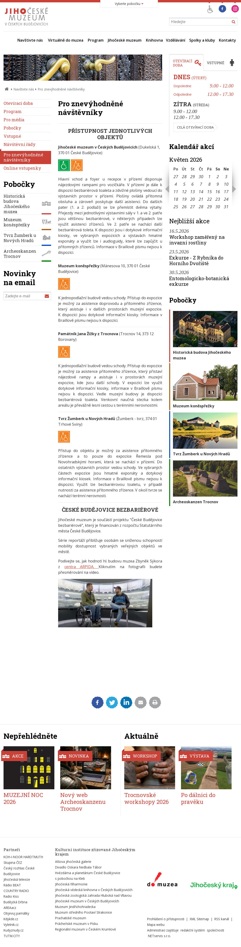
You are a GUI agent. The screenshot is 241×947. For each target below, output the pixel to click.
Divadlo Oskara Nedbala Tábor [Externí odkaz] (78, 867)
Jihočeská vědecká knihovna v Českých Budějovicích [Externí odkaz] (94, 890)
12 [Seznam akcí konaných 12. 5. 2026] (184, 191)
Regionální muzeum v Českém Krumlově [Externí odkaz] (85, 929)
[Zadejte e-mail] (27, 296)
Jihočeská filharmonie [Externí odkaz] (71, 884)
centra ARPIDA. (81, 566)
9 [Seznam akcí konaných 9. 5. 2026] (218, 184)
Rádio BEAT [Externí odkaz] (12, 885)
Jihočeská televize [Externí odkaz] (17, 879)
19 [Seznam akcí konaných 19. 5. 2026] (184, 199)
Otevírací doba (18, 103)
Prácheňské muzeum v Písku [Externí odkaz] (76, 923)
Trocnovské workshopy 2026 (146, 798)
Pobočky (12, 128)
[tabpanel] (203, 104)
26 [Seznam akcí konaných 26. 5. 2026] (184, 206)
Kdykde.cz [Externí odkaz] (11, 919)
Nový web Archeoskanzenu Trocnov (83, 801)
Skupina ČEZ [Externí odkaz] (13, 862)
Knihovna (154, 40)
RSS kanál (221, 919)
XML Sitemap (199, 919)
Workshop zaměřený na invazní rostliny (197, 240)
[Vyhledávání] (203, 21)
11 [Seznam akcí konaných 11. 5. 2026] (175, 191)
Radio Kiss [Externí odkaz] (11, 896)
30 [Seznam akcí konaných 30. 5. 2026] (217, 206)
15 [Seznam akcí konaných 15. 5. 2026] (209, 191)
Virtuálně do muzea (65, 40)
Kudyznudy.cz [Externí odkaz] (14, 930)
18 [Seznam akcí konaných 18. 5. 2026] (175, 199)
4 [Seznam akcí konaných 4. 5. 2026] (176, 184)
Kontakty (227, 40)
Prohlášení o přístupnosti (165, 919)
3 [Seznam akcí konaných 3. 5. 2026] (226, 176)
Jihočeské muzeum (124, 40)
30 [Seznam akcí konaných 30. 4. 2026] (201, 176)
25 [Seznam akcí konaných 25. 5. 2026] (175, 206)
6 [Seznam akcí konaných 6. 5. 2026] (192, 184)
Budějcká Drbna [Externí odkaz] (15, 902)
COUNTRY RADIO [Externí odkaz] (16, 890)
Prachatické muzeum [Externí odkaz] (70, 918)
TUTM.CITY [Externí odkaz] (12, 936)
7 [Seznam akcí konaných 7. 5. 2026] (201, 184)
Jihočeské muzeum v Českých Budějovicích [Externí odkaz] (87, 901)
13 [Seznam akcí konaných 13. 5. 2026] (192, 191)
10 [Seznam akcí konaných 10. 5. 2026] (226, 184)
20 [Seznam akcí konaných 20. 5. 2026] (192, 199)
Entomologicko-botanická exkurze (199, 281)
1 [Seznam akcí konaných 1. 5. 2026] (209, 176)
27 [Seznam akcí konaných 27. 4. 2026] (175, 176)
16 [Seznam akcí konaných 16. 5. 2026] (217, 191)
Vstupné (12, 136)
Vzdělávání (175, 40)
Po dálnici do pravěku (198, 798)
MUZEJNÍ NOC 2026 (23, 798)
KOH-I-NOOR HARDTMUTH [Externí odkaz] (23, 857)
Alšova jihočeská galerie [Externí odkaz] (73, 861)
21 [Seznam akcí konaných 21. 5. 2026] (201, 199)
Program (96, 40)
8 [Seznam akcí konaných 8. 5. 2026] (209, 184)
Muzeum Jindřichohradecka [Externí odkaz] (75, 906)
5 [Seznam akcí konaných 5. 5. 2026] (184, 184)
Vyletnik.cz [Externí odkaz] (11, 924)
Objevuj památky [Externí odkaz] (16, 913)
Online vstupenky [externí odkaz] (22, 168)
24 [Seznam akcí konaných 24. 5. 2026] (226, 199)
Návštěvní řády (20, 144)
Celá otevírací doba (195, 127)
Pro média (14, 119)
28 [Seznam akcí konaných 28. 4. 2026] (184, 176)
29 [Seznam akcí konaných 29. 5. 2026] (209, 206)
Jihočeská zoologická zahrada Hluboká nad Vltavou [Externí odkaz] (93, 895)
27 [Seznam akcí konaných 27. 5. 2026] (192, 206)
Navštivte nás (30, 40)
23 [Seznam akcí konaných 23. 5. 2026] (217, 199)
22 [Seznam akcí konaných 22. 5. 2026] (209, 199)
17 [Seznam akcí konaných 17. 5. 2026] (226, 191)
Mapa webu (156, 924)
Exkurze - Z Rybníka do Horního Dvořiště (196, 260)
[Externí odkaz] (162, 880)
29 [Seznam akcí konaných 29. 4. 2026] (192, 176)
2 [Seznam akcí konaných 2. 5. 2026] (218, 176)
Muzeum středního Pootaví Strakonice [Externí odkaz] (83, 912)
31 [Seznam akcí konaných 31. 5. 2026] (226, 206)
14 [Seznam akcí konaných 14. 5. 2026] (201, 191)
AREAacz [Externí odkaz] (10, 907)
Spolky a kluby (202, 40)
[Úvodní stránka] (27, 26)
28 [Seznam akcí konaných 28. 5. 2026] (201, 206)
